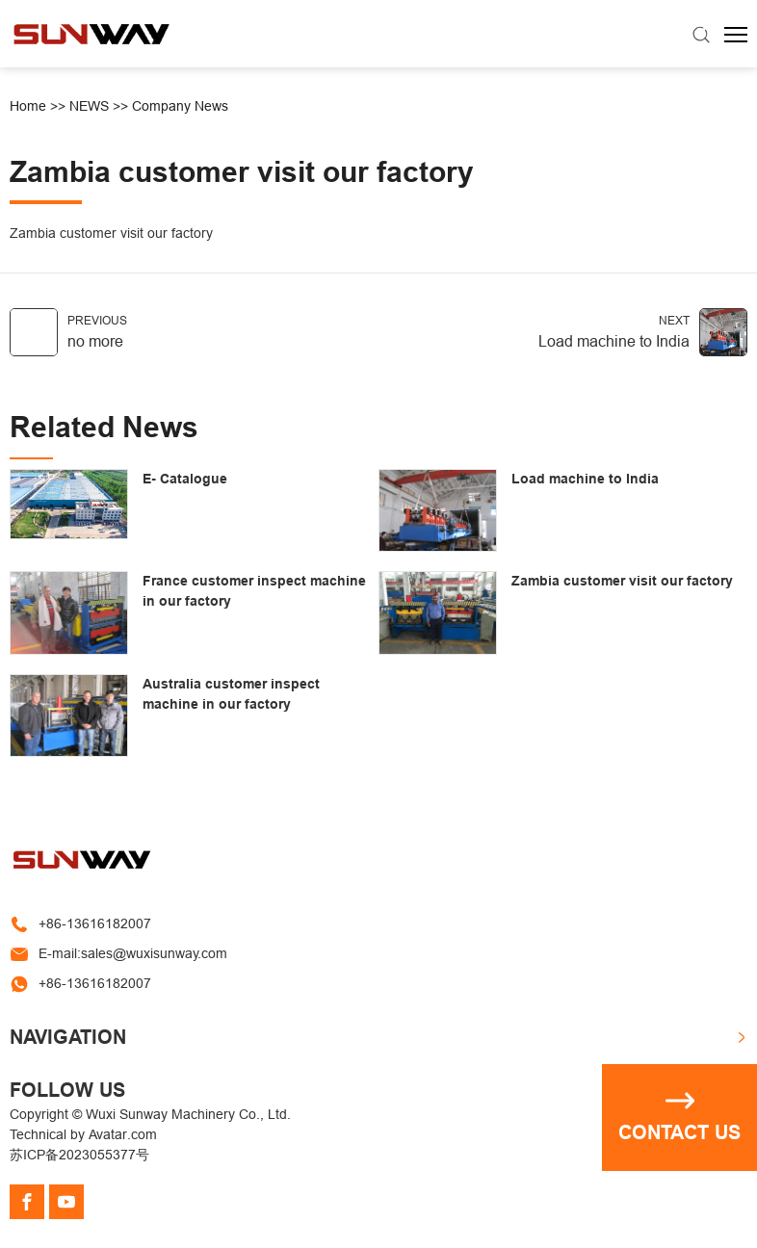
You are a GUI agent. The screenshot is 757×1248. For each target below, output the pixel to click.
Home (28, 106)
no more (95, 341)
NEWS (89, 106)
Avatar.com (123, 1134)
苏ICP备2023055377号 (79, 1154)
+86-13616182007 (95, 923)
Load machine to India (614, 341)
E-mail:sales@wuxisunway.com (133, 953)
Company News (180, 106)
